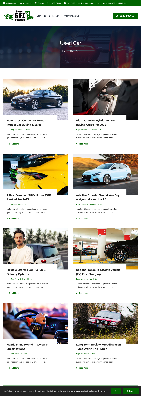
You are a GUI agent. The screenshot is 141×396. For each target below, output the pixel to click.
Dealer (17, 279)
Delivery (23, 279)
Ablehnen (131, 391)
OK (116, 391)
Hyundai (91, 204)
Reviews (98, 204)
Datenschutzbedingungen (75, 391)
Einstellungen (103, 391)
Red (89, 353)
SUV (24, 204)
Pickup (29, 279)
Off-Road (84, 353)
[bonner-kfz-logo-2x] (18, 9)
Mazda (17, 353)
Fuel (28, 129)
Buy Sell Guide (16, 129)
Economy (84, 204)
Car (24, 129)
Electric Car (96, 129)
